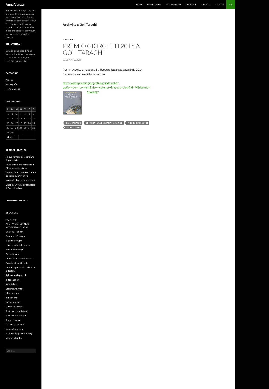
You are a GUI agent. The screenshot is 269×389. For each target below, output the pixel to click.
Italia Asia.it (11, 284)
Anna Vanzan (16, 4)
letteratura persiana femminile (104, 123)
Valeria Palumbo (14, 337)
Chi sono (191, 4)
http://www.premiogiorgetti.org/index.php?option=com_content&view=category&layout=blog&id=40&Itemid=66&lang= (106, 87)
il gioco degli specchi (16, 275)
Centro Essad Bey (14, 231)
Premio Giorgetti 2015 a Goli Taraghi (101, 49)
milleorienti (11, 297)
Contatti (205, 4)
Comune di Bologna (15, 236)
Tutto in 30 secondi (15, 324)
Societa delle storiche (16, 315)
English (219, 4)
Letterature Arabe (15, 288)
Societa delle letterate (16, 311)
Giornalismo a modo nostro (19, 258)
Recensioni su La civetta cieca (20, 180)
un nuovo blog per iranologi (19, 333)
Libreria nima (12, 293)
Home (139, 4)
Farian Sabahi (12, 254)
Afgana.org (11, 219)
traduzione (73, 127)
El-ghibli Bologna (14, 240)
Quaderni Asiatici (14, 306)
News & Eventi (173, 4)
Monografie (154, 4)
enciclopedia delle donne (18, 245)
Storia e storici (13, 320)
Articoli (68, 39)
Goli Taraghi (73, 123)
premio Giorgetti (138, 123)
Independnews (13, 279)
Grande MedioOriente (17, 263)
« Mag (10, 137)
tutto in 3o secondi (15, 329)
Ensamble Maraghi (15, 249)
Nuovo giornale (13, 302)
